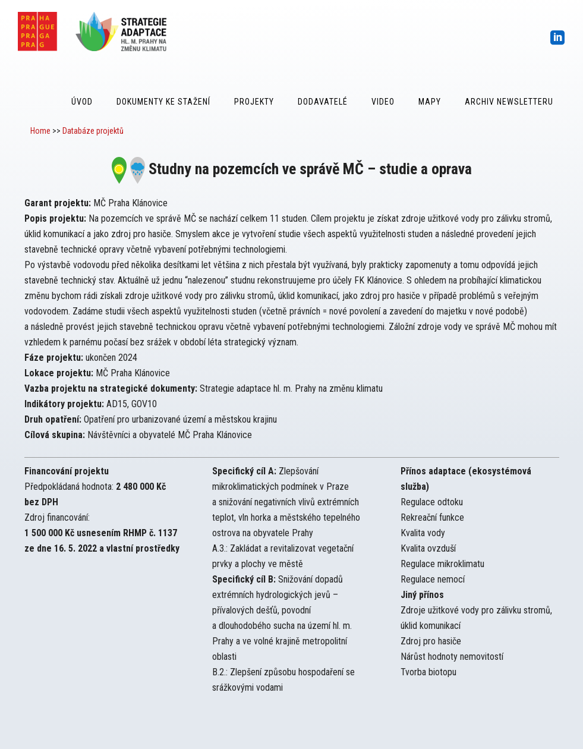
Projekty (254, 101)
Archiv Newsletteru (509, 101)
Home (40, 131)
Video (383, 101)
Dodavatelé (323, 101)
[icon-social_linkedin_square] (557, 38)
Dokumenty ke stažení (163, 101)
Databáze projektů (93, 131)
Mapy (429, 101)
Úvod (82, 101)
